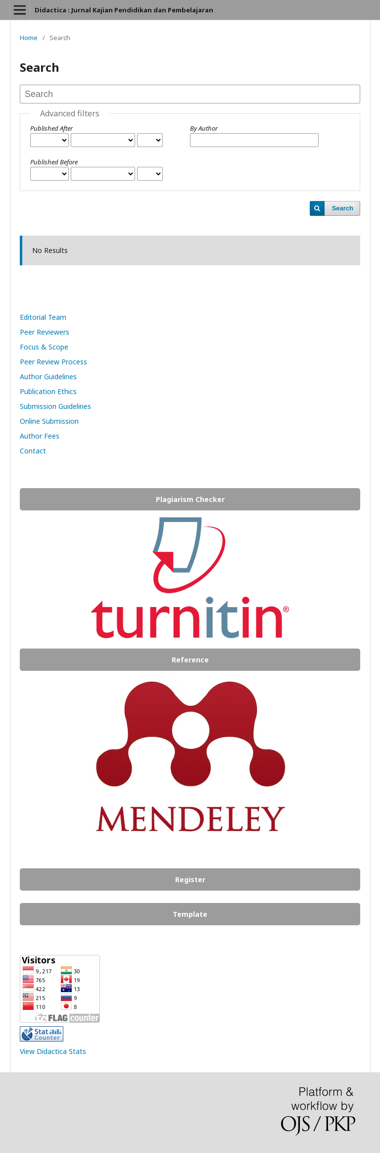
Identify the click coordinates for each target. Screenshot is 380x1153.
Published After (51, 128)
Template (190, 914)
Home (29, 37)
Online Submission (49, 421)
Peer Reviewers (44, 332)
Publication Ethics (48, 391)
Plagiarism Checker (190, 499)
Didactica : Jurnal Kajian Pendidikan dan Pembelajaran (124, 9)
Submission (39, 406)
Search (342, 208)
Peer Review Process (53, 361)
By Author (204, 128)
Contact (33, 450)
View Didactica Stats (53, 1051)
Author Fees (39, 436)
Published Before (54, 161)
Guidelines (74, 406)
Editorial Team (43, 317)
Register (190, 879)
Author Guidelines (48, 376)
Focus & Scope (45, 346)
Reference (190, 659)
